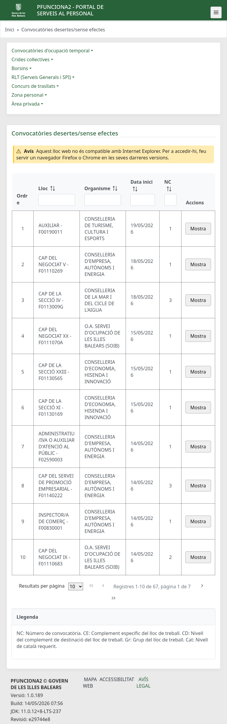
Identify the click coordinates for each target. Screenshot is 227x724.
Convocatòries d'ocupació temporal (51, 50)
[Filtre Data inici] (142, 200)
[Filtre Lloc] (56, 200)
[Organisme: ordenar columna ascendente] (103, 192)
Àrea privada (26, 104)
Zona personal (27, 95)
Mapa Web (90, 682)
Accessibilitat (117, 679)
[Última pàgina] (113, 598)
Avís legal (144, 682)
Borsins (20, 68)
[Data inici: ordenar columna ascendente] (142, 192)
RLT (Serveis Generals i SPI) (41, 77)
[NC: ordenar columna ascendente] (170, 192)
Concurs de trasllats (33, 86)
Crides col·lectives (31, 59)
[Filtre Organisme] (103, 200)
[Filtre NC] (170, 200)
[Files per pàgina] (75, 586)
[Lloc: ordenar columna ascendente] (57, 192)
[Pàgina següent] (202, 585)
